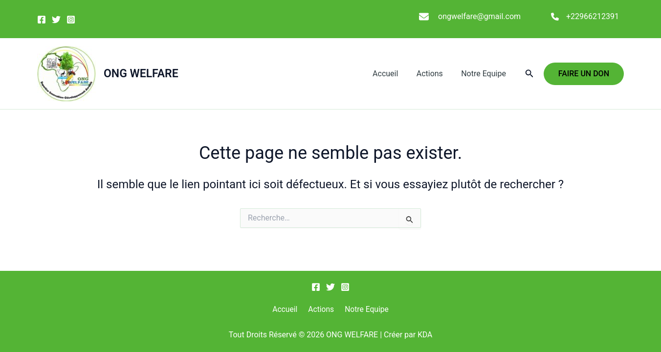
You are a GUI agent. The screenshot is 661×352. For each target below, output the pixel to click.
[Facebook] (41, 19)
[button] (529, 73)
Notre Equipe (485, 73)
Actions (433, 73)
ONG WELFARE (141, 73)
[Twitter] (56, 19)
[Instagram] (70, 19)
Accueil (391, 73)
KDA (425, 334)
